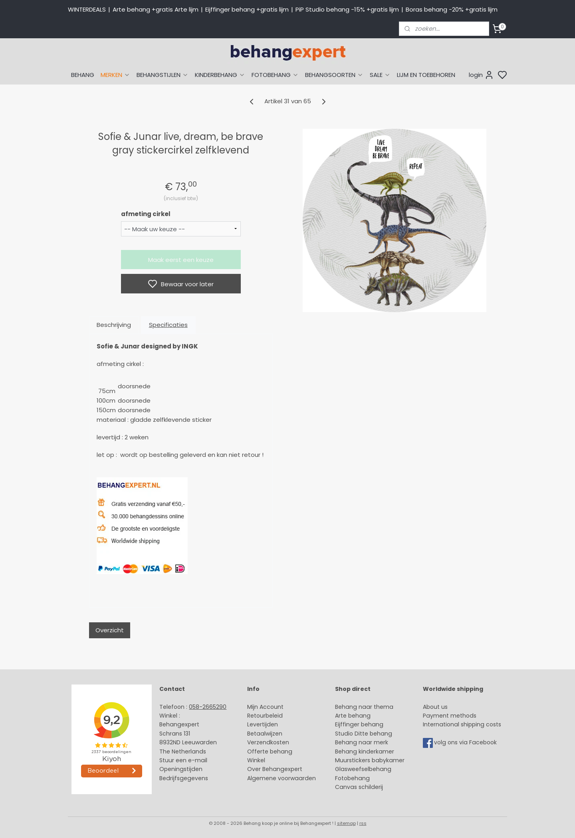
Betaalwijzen (264, 734)
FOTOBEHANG (275, 75)
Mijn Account (265, 707)
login (481, 75)
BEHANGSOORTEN (334, 75)
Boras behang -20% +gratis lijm (452, 9)
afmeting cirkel (146, 214)
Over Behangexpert (274, 769)
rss (363, 823)
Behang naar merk (361, 742)
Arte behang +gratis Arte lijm (155, 9)
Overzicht (109, 630)
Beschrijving (114, 325)
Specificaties (168, 325)
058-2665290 (207, 707)
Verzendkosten (268, 742)
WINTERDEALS (87, 9)
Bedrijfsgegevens (183, 778)
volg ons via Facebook (466, 742)
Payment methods (449, 716)
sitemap (346, 823)
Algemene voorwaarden (281, 778)
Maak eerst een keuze (181, 260)
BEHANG (82, 75)
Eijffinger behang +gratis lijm (247, 9)
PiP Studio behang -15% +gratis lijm (347, 9)
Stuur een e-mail (184, 760)
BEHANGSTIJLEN (162, 75)
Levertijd (259, 724)
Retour (256, 716)
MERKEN (115, 75)
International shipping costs (462, 724)
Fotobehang (352, 778)
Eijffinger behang (359, 724)
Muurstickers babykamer (369, 760)
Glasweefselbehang (363, 769)
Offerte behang (269, 751)
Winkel (256, 760)
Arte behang (353, 716)
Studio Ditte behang (363, 734)
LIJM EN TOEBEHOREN (426, 75)
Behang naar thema (364, 707)
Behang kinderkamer (364, 751)
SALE (380, 75)
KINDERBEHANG (220, 75)
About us (435, 707)
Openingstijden (180, 769)
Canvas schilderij (359, 787)
